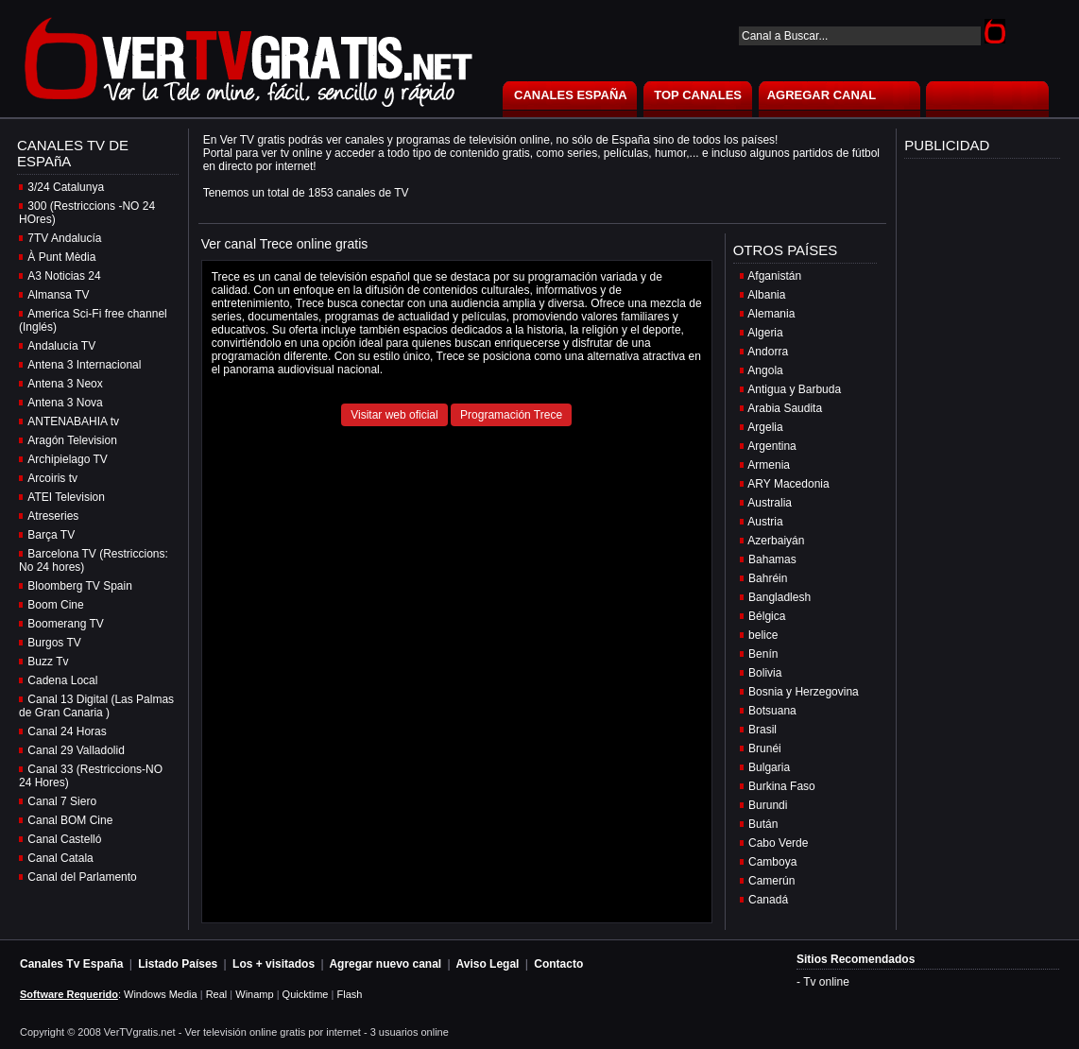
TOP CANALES (698, 95)
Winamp (254, 994)
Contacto (558, 964)
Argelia (764, 427)
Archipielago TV (67, 459)
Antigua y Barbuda (794, 389)
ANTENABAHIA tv (73, 421)
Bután (763, 824)
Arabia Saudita (784, 408)
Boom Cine (55, 604)
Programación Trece (511, 414)
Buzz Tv (47, 661)
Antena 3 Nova (64, 402)
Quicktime (306, 994)
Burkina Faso (781, 786)
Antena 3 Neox (64, 383)
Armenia (768, 465)
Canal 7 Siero (61, 801)
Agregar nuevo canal (385, 964)
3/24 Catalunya (65, 187)
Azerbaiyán (775, 540)
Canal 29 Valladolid (76, 750)
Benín (763, 654)
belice (763, 635)
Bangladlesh (779, 597)
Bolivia (764, 672)
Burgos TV (53, 642)
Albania (766, 294)
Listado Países (177, 964)
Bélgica (766, 616)
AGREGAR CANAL (822, 95)
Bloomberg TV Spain (79, 586)
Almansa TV (58, 294)
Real (217, 994)
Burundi (767, 805)
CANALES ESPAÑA (570, 95)
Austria (764, 521)
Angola (764, 370)
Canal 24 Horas (66, 731)
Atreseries (52, 516)
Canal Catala (60, 858)
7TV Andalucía (64, 238)
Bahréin (767, 578)
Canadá (768, 899)
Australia (769, 502)
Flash (349, 994)
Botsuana (772, 710)
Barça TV (51, 535)
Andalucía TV (61, 346)
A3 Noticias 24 (63, 276)
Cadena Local (62, 680)
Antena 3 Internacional (84, 364)
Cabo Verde (778, 843)
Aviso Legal (488, 964)
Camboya (772, 861)
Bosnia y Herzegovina (803, 691)
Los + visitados (273, 964)
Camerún (771, 880)
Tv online (826, 982)
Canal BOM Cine (69, 820)
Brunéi (764, 748)
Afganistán (774, 276)
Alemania (771, 313)
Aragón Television (72, 440)
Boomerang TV (65, 623)
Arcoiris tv (52, 478)
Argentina (771, 446)
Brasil (762, 729)
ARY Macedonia (788, 483)
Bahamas (772, 559)
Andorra (767, 351)
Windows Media (160, 994)
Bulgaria (769, 767)
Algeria (764, 332)
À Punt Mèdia (61, 257)
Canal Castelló (64, 839)
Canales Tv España (71, 964)
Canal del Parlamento (81, 877)
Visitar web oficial (394, 414)
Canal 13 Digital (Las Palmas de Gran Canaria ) (96, 706)
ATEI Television (66, 497)
